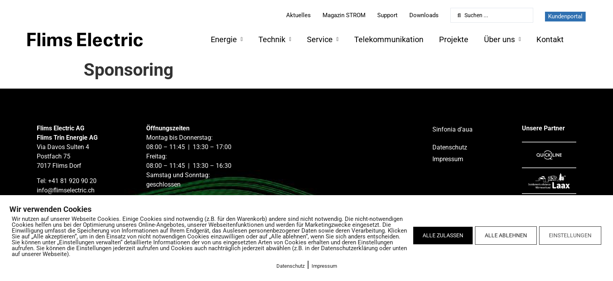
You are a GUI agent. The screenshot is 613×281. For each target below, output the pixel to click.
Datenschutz (290, 266)
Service (323, 39)
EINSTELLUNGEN (570, 235)
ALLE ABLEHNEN (506, 235)
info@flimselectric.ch (66, 190)
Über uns (502, 39)
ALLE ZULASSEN (443, 235)
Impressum (324, 266)
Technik (274, 39)
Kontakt (550, 39)
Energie (227, 39)
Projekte (453, 39)
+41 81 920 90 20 (72, 181)
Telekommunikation (388, 39)
